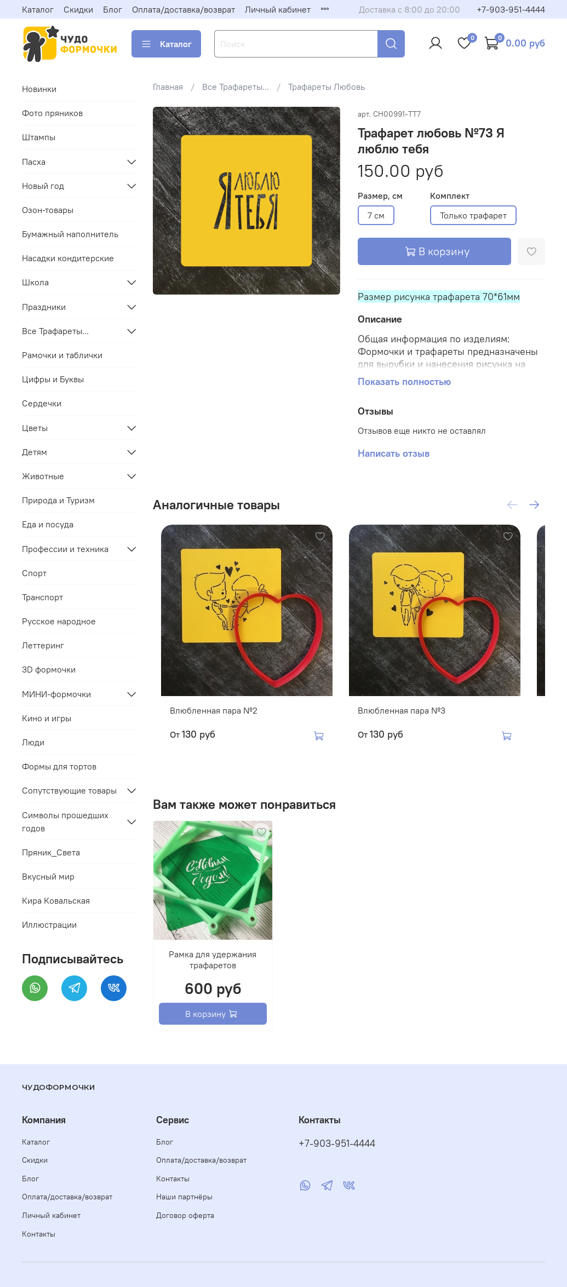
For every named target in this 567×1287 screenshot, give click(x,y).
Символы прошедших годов (65, 821)
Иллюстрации (49, 924)
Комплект (449, 196)
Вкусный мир (48, 876)
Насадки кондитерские (68, 257)
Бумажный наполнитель (70, 233)
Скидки (78, 9)
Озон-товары (47, 209)
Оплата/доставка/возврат (183, 9)
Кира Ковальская (56, 900)
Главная (168, 86)
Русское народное (59, 621)
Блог (112, 9)
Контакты (38, 1234)
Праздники (44, 306)
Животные (43, 475)
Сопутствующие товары (69, 790)
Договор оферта (185, 1216)
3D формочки (49, 669)
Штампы (38, 136)
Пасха (33, 161)
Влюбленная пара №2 (205, 726)
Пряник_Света (51, 852)
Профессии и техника (65, 548)
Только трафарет (473, 215)
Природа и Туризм (58, 500)
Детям (34, 451)
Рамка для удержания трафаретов (212, 976)
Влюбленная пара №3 (410, 726)
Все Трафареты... (235, 86)
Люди (33, 742)
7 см (376, 215)
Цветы (35, 427)
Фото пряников (52, 112)
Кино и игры (46, 718)
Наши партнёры (184, 1197)
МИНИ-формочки (56, 693)
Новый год (43, 185)
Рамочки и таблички (62, 354)
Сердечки (41, 403)
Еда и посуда (47, 524)
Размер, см (380, 196)
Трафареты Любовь (326, 86)
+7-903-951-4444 (511, 9)
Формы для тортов (59, 766)
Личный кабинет (278, 9)
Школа (35, 282)
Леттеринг (43, 645)
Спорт (34, 572)
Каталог (38, 9)
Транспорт (42, 596)
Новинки (39, 88)
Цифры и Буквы (53, 379)
